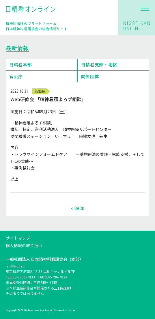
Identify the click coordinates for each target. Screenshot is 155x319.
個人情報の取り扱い (24, 245)
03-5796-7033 (23, 277)
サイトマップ (18, 238)
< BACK (78, 208)
